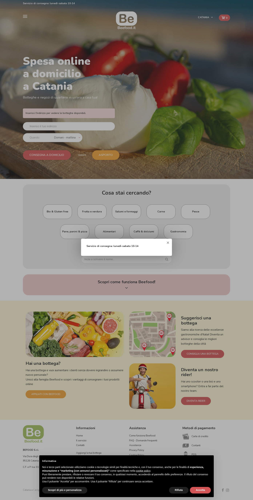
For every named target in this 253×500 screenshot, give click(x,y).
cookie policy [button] (143, 470)
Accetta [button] (200, 490)
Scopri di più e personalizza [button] (64, 490)
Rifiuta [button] (179, 490)
